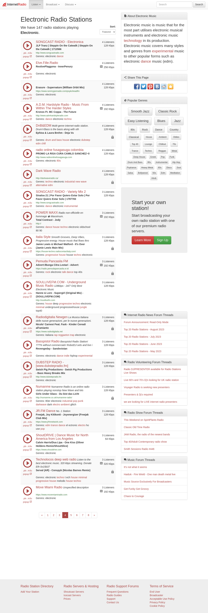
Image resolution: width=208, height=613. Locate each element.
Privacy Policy (157, 602)
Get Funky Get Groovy (136, 488)
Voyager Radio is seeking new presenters (147, 387)
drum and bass (53, 139)
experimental (85, 355)
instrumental (71, 206)
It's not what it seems (135, 467)
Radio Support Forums (123, 586)
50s (154, 173)
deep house (139, 157)
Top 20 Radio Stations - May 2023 (142, 351)
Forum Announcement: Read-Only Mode (146, 322)
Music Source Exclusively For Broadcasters (148, 481)
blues (161, 121)
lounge (148, 144)
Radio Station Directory (37, 586)
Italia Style (43, 237)
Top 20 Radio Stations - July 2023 (142, 336)
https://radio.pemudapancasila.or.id (52, 268)
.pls (24, 53)
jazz (177, 121)
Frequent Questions (117, 591)
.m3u (29, 53)
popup (27, 56)
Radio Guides (114, 595)
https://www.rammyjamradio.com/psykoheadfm (58, 91)
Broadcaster (156, 595)
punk (80, 401)
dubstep (85, 139)
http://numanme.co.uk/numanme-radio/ (54, 397)
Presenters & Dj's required (138, 394)
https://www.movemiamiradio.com (51, 494)
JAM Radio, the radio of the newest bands (147, 434)
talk (64, 272)
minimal (40, 307)
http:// (38, 223)
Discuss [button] (70, 4)
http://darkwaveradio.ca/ (47, 178)
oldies (176, 137)
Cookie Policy (157, 605)
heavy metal (147, 167)
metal (174, 151)
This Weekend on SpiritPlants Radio (144, 419)
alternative (41, 185)
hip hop (176, 162)
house (65, 139)
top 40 (135, 144)
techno (68, 119)
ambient (65, 404)
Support (111, 598)
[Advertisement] (154, 283)
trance (54, 425)
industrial (70, 181)
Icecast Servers (72, 595)
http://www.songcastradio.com (50, 53)
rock (47, 272)
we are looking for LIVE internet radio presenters (150, 401)
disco (169, 167)
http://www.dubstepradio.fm (48, 377)
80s (59, 160)
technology (133, 40)
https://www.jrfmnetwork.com (49, 422)
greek (153, 157)
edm (38, 143)
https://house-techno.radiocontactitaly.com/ (56, 251)
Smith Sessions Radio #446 (139, 449)
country (174, 129)
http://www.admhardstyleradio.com (52, 115)
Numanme (43, 386)
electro (56, 404)
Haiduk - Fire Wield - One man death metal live (150, 474)
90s (149, 162)
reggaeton (63, 335)
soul (179, 167)
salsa (130, 173)
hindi (153, 178)
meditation (175, 173)
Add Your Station (30, 591)
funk (172, 157)
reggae (162, 151)
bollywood (143, 173)
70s (174, 144)
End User (155, 591)
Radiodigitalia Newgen (52, 317)
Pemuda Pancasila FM (52, 261)
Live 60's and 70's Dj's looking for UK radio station (151, 380)
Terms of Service (162, 586)
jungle (83, 307)
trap (72, 335)
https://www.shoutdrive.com (49, 449)
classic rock (167, 111)
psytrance (131, 167)
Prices (67, 598)
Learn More (143, 240)
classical (134, 137)
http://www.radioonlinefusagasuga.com (54, 157)
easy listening (138, 121)
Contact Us (113, 602)
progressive (51, 254)
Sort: (113, 26)
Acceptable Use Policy (162, 598)
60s (159, 167)
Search (199, 4)
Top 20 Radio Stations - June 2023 (143, 344)
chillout (162, 144)
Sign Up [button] (162, 240)
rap (56, 335)
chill (43, 143)
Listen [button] (36, 4)
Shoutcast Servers (74, 591)
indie (67, 355)
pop (75, 401)
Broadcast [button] (53, 4)
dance (60, 56)
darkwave (41, 404)
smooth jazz (140, 111)
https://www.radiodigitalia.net (49, 331)
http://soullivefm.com (45, 300)
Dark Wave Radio (48, 171)
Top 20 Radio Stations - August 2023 (144, 329)
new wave (80, 181)
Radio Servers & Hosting (81, 586)
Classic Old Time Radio (137, 427)
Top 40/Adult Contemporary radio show (145, 441)
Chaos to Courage (134, 496)
